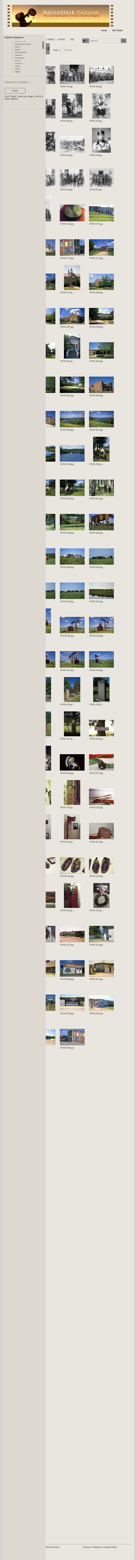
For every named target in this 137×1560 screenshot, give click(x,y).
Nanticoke (19, 55)
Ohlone (17, 66)
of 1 (93, 59)
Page (78, 59)
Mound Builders (21, 52)
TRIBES (74, 39)
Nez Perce (18, 63)
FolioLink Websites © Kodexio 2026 (111, 1553)
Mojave (18, 50)
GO (96, 50)
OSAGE (84, 39)
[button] (58, 50)
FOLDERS (62, 39)
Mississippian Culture (23, 44)
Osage (17, 72)
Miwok (17, 47)
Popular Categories (14, 37)
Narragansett (19, 58)
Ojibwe (17, 69)
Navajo (17, 61)
